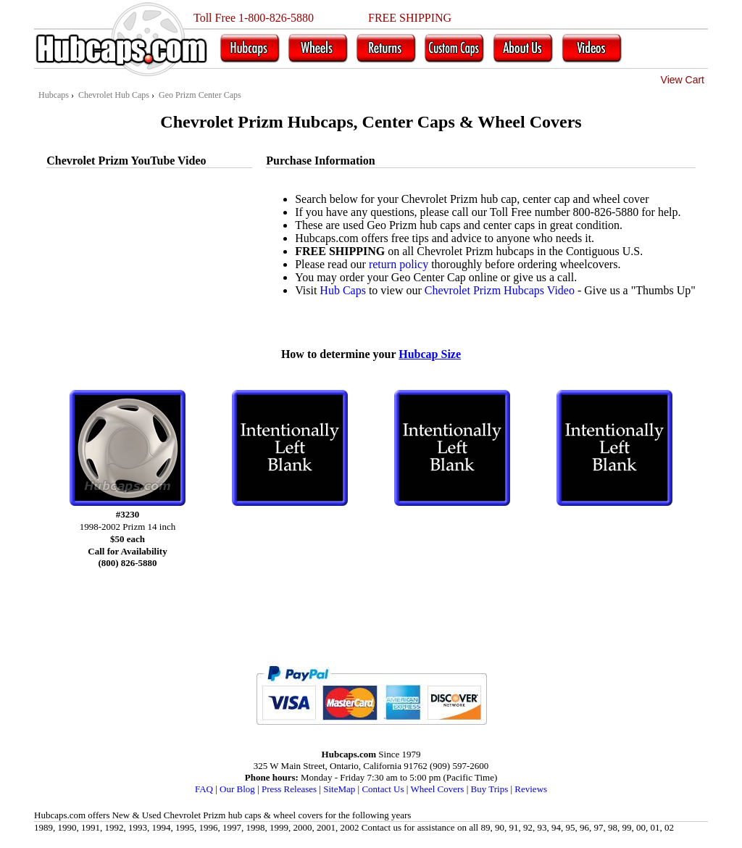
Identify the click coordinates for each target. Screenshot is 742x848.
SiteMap (339, 788)
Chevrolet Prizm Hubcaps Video (500, 290)
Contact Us (383, 788)
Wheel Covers (437, 788)
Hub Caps (343, 290)
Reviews (530, 788)
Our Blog (237, 788)
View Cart (682, 80)
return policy (398, 264)
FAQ (204, 788)
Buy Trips (490, 788)
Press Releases (289, 788)
